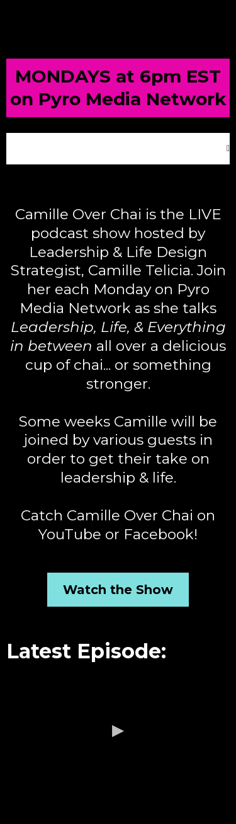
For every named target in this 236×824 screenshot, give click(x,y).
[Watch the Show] (118, 590)
